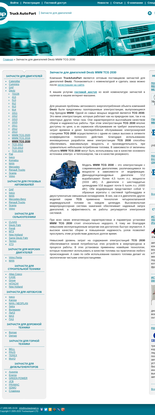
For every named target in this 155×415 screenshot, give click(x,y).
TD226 (15, 93)
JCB (11, 381)
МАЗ (11, 316)
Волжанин (14, 309)
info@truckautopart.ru (29, 408)
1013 (14, 119)
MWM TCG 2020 (21, 135)
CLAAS (13, 222)
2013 (14, 131)
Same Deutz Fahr (18, 238)
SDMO (12, 387)
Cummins (14, 84)
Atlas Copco (15, 274)
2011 (14, 125)
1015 (14, 122)
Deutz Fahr (15, 225)
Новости (103, 2)
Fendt (12, 228)
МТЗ (11, 231)
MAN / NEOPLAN (18, 303)
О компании (135, 2)
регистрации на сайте (71, 84)
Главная (8, 59)
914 (14, 109)
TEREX (13, 355)
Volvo (12, 176)
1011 (14, 113)
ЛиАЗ (12, 312)
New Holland (16, 234)
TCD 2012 (17, 144)
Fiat (11, 154)
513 (14, 100)
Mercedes (14, 166)
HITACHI (13, 283)
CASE (12, 277)
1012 (14, 116)
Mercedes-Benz (17, 199)
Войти (14, 2)
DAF (11, 87)
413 (14, 97)
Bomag (13, 332)
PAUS (12, 352)
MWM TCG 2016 (21, 138)
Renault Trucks (17, 169)
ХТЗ (11, 244)
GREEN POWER (18, 378)
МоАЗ (12, 358)
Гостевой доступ (55, 2)
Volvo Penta (15, 257)
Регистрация (31, 2)
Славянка (14, 391)
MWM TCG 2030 (21, 141)
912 (14, 103)
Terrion (12, 241)
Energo (13, 375)
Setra (12, 306)
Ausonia (13, 371)
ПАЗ (11, 319)
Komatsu (13, 160)
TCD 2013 (17, 147)
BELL (12, 349)
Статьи (118, 2)
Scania (12, 173)
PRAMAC (14, 384)
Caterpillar (14, 81)
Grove (12, 280)
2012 (14, 128)
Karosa (13, 300)
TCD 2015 (17, 151)
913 (14, 106)
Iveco (12, 157)
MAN (11, 163)
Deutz (12, 90)
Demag (13, 335)
